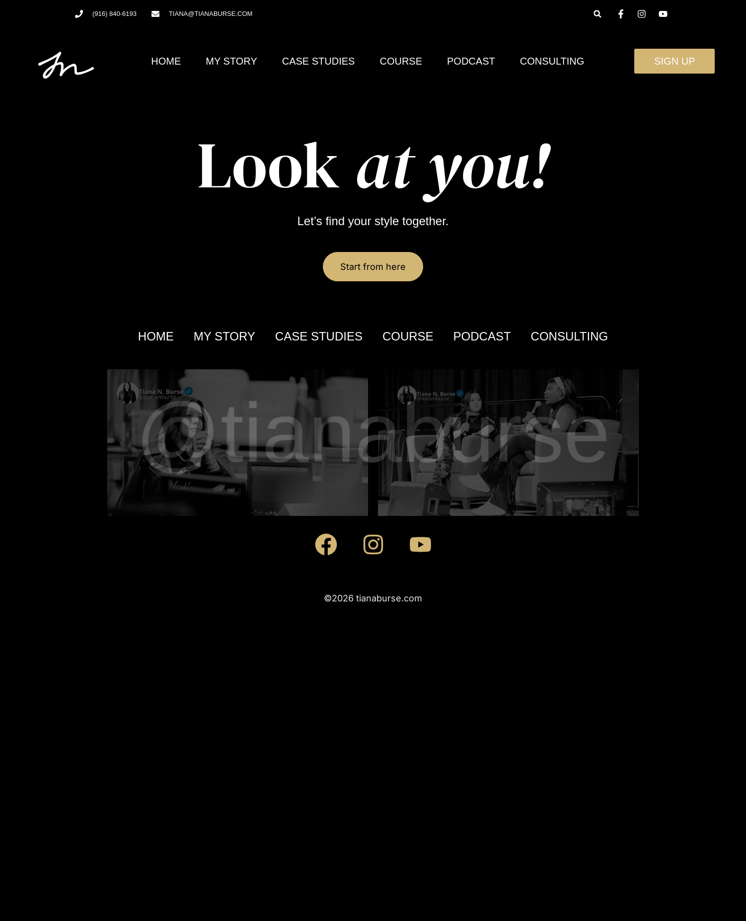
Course (400, 61)
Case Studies (318, 61)
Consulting (552, 61)
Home (166, 61)
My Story (231, 61)
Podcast (471, 61)
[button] (597, 13)
